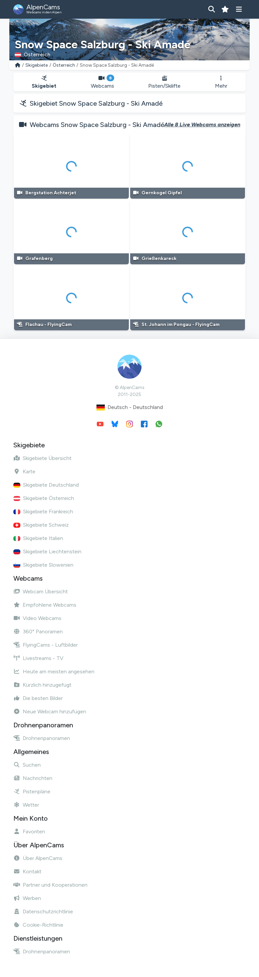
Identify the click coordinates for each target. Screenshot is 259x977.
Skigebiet (44, 82)
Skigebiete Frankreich (43, 511)
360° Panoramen (38, 631)
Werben (27, 898)
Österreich (64, 65)
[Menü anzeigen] (239, 9)
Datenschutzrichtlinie (43, 911)
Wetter (26, 805)
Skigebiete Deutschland (46, 485)
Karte (24, 471)
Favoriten (29, 831)
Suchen (27, 765)
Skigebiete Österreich (43, 498)
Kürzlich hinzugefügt (42, 685)
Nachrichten (32, 778)
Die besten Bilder (38, 698)
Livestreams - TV (38, 658)
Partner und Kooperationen (50, 885)
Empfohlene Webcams (44, 605)
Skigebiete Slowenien (43, 565)
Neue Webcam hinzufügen (49, 711)
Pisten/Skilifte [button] (165, 82)
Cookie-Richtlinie (38, 925)
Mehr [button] (221, 82)
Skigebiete (36, 65)
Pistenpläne (31, 791)
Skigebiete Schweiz (41, 525)
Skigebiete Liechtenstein (47, 551)
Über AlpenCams (37, 858)
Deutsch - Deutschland (129, 407)
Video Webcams (37, 618)
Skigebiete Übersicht (42, 458)
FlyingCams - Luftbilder (45, 645)
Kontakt (27, 871)
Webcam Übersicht (40, 591)
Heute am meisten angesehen (53, 671)
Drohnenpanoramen (41, 738)
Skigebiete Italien (38, 538)
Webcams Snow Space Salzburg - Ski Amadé (97, 125)
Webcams (102, 82)
